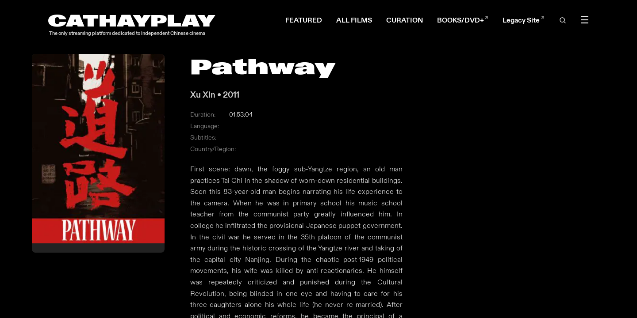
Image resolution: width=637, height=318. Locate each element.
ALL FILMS (354, 20)
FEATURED (303, 20)
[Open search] (562, 20)
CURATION (404, 20)
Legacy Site (523, 20)
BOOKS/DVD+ (462, 20)
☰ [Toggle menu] (584, 20)
